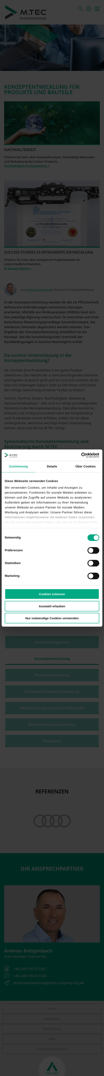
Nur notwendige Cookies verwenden (52, 618)
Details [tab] (52, 466)
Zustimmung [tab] (18, 466)
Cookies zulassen (52, 594)
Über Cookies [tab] (86, 466)
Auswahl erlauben (52, 606)
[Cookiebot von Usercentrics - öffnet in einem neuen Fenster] (81, 455)
